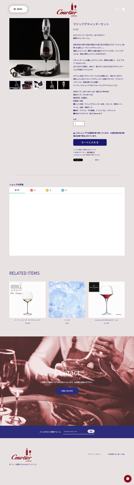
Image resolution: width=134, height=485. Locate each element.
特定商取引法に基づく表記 (116, 455)
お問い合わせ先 (67, 392)
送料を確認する (91, 152)
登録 (91, 433)
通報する (97, 160)
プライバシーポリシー (95, 455)
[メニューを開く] (18, 9)
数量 (75, 119)
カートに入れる (90, 142)
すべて (17, 190)
